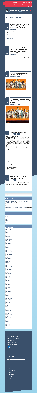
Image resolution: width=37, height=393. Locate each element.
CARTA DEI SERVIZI (11, 374)
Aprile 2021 (8, 306)
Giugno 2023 (8, 273)
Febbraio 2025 (8, 247)
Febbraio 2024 (8, 262)
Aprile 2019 (8, 324)
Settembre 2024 (9, 254)
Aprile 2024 (8, 259)
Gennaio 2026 (8, 233)
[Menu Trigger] (4, 3)
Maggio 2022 (8, 291)
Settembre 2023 (9, 269)
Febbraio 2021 (8, 309)
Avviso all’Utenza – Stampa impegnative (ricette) (18, 177)
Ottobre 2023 (8, 268)
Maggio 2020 (8, 318)
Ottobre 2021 (8, 299)
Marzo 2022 (8, 294)
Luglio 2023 (8, 272)
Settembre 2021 (9, 301)
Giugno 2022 (8, 290)
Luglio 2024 (8, 257)
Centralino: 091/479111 (27, 4)
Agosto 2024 (8, 255)
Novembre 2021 (9, 298)
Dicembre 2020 (8, 311)
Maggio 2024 (8, 258)
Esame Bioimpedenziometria (18, 132)
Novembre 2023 (9, 266)
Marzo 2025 (8, 246)
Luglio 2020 (8, 316)
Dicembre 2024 (8, 250)
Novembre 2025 (9, 236)
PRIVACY (10, 378)
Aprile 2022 (8, 292)
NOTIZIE (10, 372)
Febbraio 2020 (8, 321)
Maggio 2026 (8, 229)
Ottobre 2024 (8, 253)
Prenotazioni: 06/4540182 (26, 2)
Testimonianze (8, 222)
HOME (10, 368)
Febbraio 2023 (8, 279)
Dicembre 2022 (8, 281)
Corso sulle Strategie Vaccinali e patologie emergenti (20, 73)
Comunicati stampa (9, 217)
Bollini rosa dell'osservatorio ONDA (13, 338)
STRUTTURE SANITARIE (12, 370)
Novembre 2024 (9, 251)
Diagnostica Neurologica (10, 203)
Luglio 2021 (8, 302)
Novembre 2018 (9, 327)
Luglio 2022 (8, 288)
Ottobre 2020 (8, 313)
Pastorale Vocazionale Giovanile (12, 344)
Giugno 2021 (8, 303)
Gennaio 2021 (8, 310)
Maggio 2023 (8, 274)
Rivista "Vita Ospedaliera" (11, 340)
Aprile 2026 (8, 231)
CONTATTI (10, 376)
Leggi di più (18, 92)
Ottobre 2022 (8, 284)
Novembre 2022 (9, 283)
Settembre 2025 (9, 239)
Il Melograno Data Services (11, 342)
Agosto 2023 (8, 270)
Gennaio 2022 (8, 296)
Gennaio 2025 (8, 248)
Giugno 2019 (8, 322)
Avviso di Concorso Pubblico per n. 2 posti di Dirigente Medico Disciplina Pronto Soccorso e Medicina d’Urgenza (20, 50)
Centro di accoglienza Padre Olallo (13, 336)
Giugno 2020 (8, 317)
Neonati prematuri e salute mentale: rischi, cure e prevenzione (16, 207)
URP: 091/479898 (17, 4)
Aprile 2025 (8, 244)
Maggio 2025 (8, 243)
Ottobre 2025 (8, 237)
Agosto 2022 (8, 287)
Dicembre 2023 (8, 265)
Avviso (7, 34)
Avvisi (15, 76)
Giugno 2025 (8, 242)
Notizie (18, 133)
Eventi (15, 29)
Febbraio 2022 (8, 295)
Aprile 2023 (8, 276)
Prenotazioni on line (15, 2)
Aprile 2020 (8, 320)
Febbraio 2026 (8, 232)
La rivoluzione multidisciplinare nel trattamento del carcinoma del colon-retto (20, 100)
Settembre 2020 (9, 314)
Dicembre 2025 (8, 235)
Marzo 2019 (8, 325)
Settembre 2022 (9, 285)
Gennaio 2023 (8, 280)
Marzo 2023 (8, 277)
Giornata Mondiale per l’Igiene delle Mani (13, 208)
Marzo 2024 (8, 261)
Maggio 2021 (8, 305)
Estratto (7, 36)
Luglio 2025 (8, 240)
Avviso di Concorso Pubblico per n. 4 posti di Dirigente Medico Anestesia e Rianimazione (20, 25)
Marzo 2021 (8, 307)
